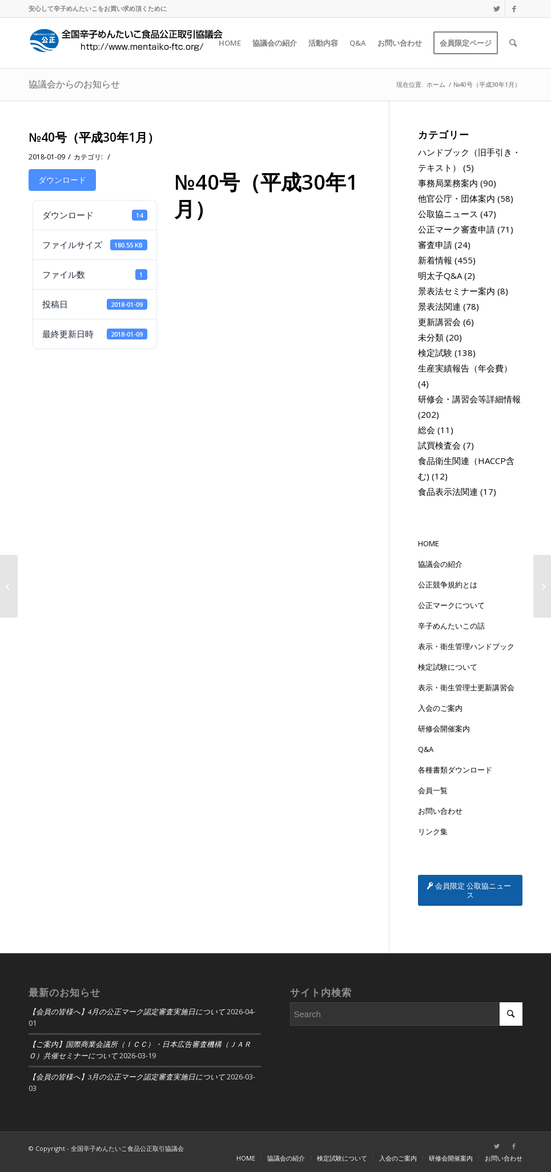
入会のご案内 (440, 708)
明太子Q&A (440, 275)
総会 (426, 429)
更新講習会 (439, 321)
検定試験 (435, 352)
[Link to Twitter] (496, 8)
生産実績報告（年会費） (465, 368)
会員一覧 (433, 790)
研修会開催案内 (444, 728)
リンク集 (433, 831)
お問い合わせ (440, 811)
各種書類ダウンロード (455, 770)
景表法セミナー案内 (456, 291)
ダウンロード (62, 179)
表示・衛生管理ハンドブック (466, 646)
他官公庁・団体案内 (456, 198)
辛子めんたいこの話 (451, 626)
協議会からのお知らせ (74, 84)
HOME (428, 543)
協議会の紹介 (440, 564)
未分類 (431, 337)
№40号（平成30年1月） (94, 137)
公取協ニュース (448, 213)
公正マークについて (451, 605)
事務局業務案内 (448, 183)
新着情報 (435, 260)
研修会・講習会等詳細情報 (469, 399)
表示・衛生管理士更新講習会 (466, 687)
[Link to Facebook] (513, 8)
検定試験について (447, 667)
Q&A (425, 749)
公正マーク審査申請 (456, 229)
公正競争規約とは (447, 584)
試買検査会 (439, 445)
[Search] (513, 43)
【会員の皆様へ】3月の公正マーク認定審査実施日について (127, 1077)
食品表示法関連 (448, 491)
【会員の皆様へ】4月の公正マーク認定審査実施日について (127, 1012)
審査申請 (435, 244)
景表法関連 (439, 306)
